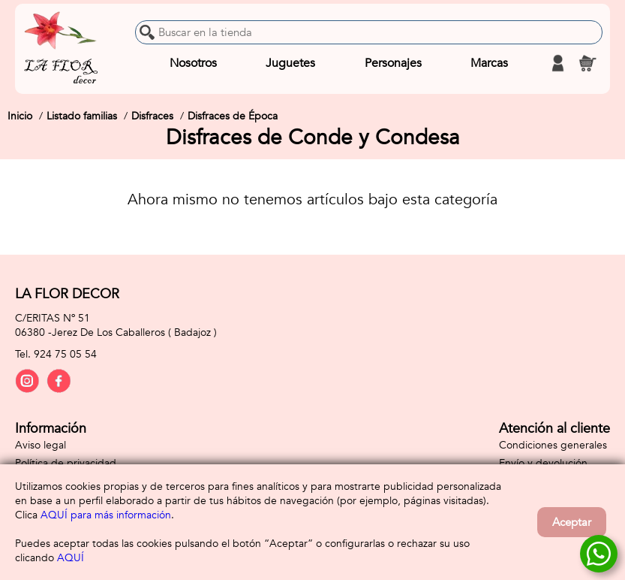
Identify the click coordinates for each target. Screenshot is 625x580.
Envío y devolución (543, 463)
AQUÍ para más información (106, 515)
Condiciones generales (553, 445)
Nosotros (193, 63)
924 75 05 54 (65, 354)
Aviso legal (40, 445)
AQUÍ (70, 558)
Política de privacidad (65, 463)
